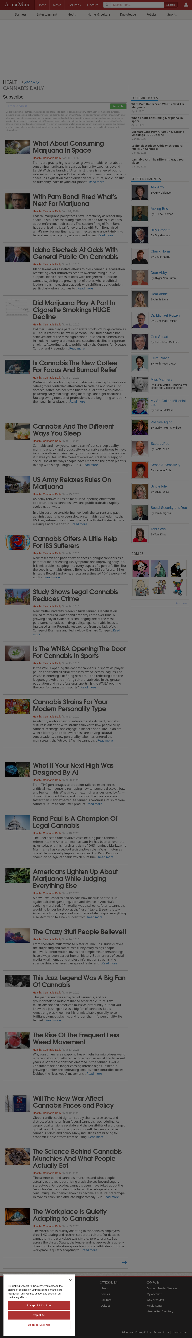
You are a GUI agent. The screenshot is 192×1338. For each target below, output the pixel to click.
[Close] (70, 1280)
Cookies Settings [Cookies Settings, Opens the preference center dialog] (39, 1324)
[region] (39, 1305)
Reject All (39, 1315)
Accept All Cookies (39, 1305)
